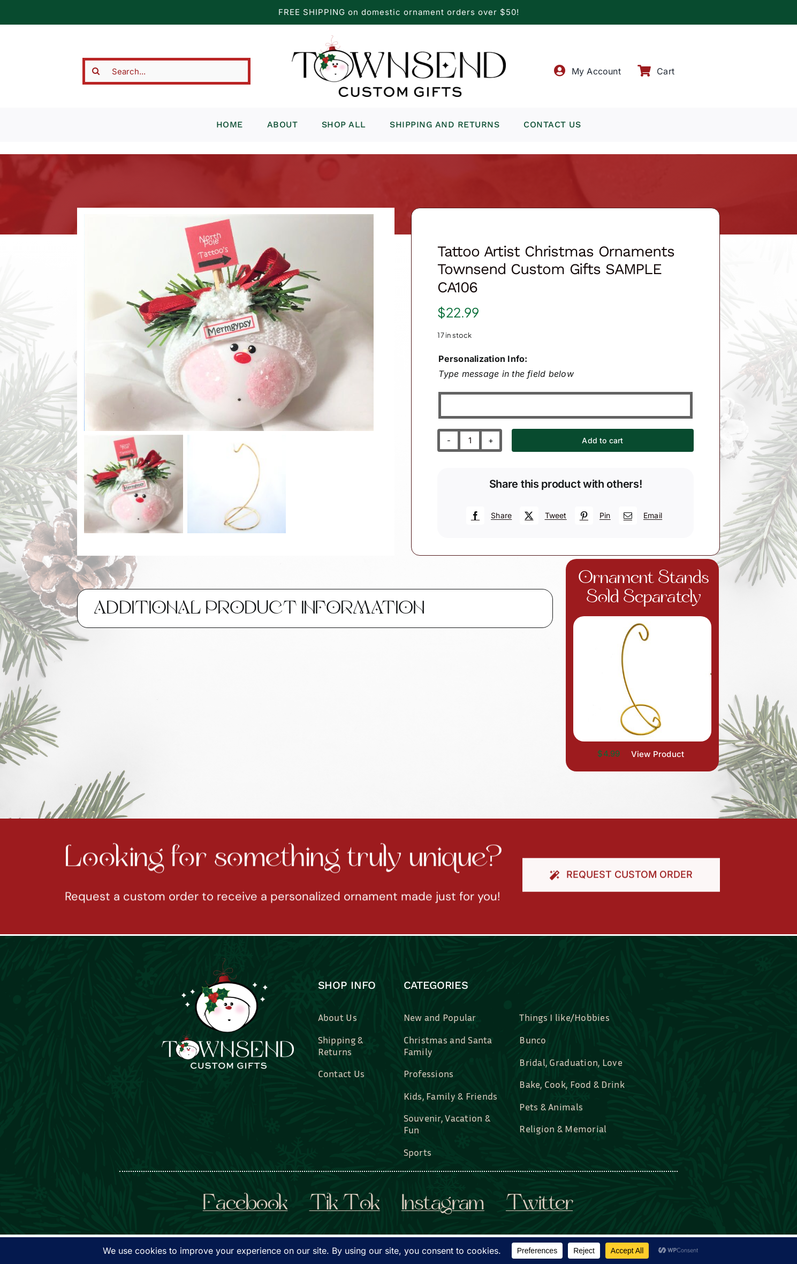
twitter (539, 1204)
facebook (245, 1204)
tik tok (344, 1204)
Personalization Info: (482, 358)
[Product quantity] (469, 440)
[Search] (95, 71)
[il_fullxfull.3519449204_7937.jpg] (642, 620)
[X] (541, 515)
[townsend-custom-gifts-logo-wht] (228, 962)
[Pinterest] (591, 515)
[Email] (639, 515)
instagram (442, 1204)
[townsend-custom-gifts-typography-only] (399, 39)
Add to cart (602, 440)
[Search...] (166, 71)
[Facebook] (488, 515)
